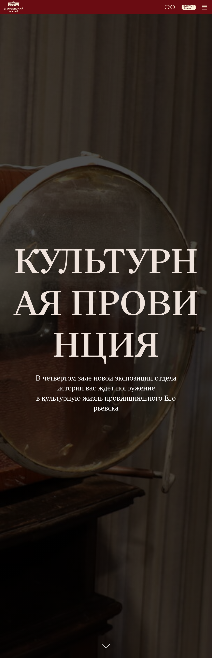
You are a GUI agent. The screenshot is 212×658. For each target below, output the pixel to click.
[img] (13, 6)
